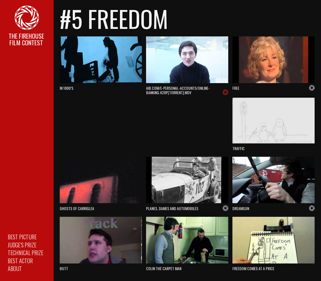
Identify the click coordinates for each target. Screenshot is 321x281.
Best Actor (20, 261)
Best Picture (22, 237)
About (15, 268)
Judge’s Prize (22, 245)
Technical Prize (25, 252)
